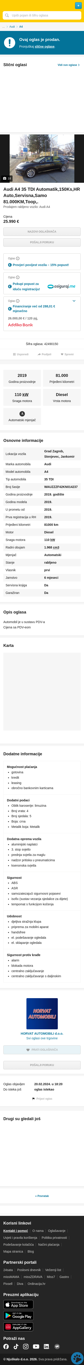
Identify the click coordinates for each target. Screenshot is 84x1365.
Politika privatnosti (54, 1237)
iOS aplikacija (18, 1304)
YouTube (36, 1346)
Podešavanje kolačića (18, 1244)
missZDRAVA (33, 1277)
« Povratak (42, 1196)
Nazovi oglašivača (42, 231)
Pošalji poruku (42, 242)
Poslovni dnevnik (29, 1270)
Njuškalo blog (57, 1346)
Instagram (25, 1346)
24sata (8, 1270)
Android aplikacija (18, 1315)
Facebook (6, 1346)
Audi (12, 26)
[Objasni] (18, 258)
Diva (20, 1284)
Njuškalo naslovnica (42, 5)
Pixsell (7, 1284)
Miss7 (51, 1277)
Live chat (77, 1358)
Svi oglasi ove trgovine (42, 1038)
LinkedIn (47, 1346)
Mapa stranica (13, 1251)
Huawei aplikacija (18, 1326)
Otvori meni (5, 5)
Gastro (64, 1277)
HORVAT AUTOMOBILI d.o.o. (42, 1033)
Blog (31, 1251)
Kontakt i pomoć (15, 1231)
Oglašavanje (56, 1231)
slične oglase (44, 46)
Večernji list (53, 1270)
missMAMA (11, 1277)
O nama (38, 1231)
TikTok (16, 1346)
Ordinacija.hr (36, 1284)
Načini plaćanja (48, 1244)
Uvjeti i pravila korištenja (20, 1237)
